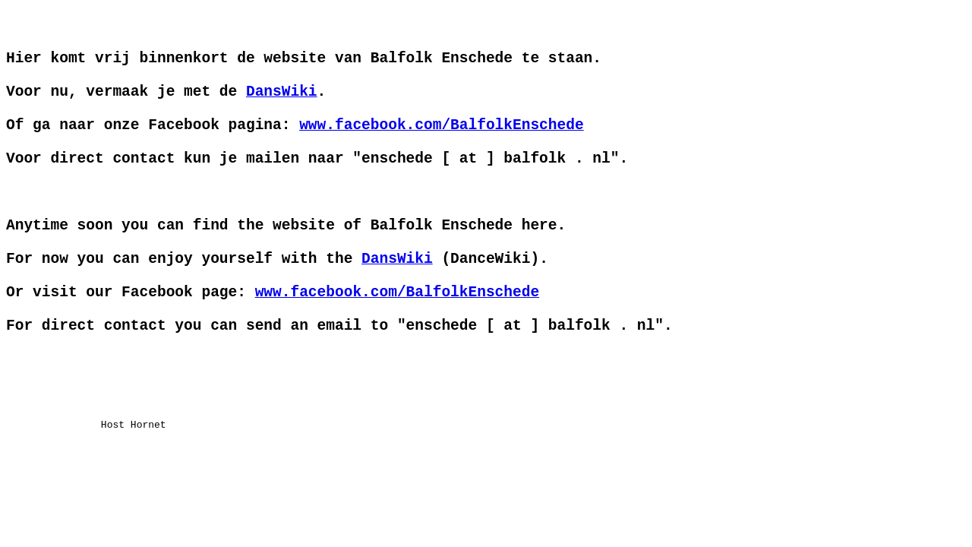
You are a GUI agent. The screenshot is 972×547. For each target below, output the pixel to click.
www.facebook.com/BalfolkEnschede (441, 148)
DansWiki (281, 107)
